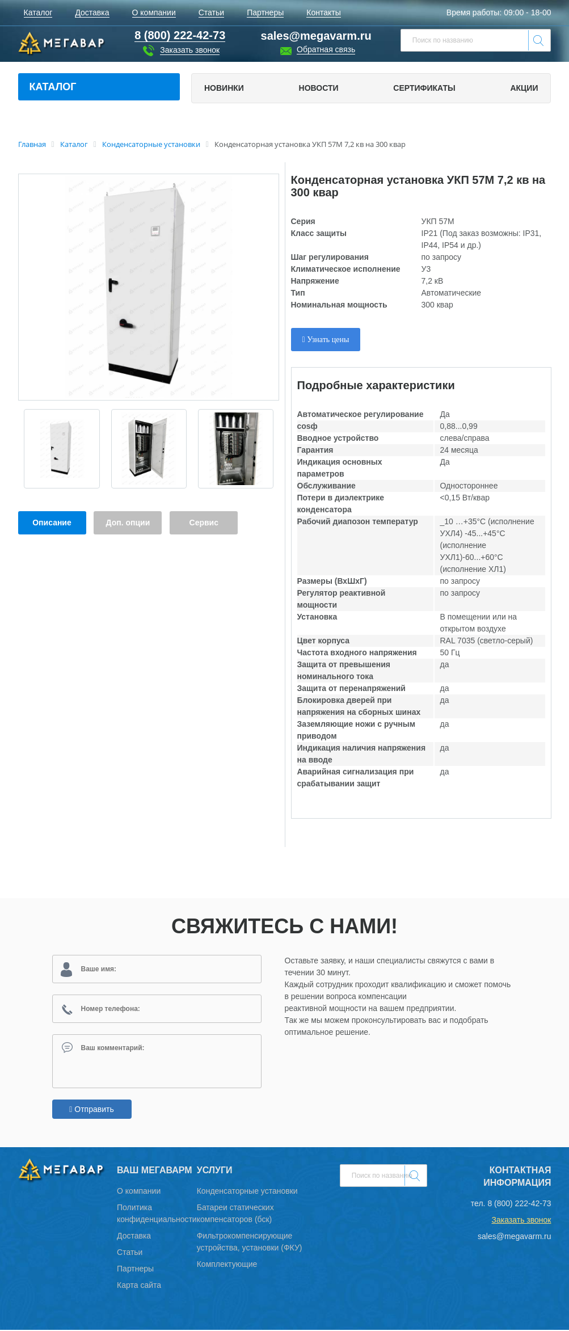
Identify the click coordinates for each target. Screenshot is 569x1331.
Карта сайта (139, 1286)
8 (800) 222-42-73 (519, 1204)
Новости (319, 87)
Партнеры (135, 1269)
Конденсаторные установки (247, 1192)
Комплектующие (227, 1265)
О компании (139, 1192)
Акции (524, 87)
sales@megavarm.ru (316, 36)
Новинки (224, 87)
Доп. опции (128, 522)
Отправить (91, 1110)
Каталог (53, 86)
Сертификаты (424, 87)
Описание (51, 522)
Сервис (203, 522)
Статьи (129, 1253)
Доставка (134, 1236)
